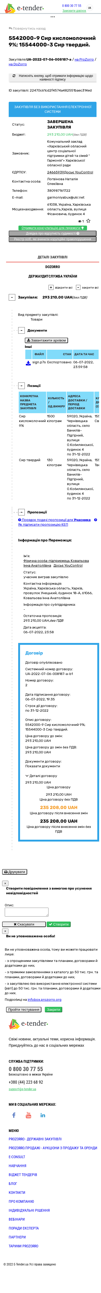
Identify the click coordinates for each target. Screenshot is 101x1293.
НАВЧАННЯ (17, 1167)
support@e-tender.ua (22, 1091)
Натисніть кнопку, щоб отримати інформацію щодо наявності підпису (53, 77)
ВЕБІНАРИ (17, 1221)
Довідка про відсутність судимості (52, 233)
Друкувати (14, 872)
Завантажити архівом (46, 340)
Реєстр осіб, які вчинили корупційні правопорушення (52, 239)
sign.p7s (39, 362)
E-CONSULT (17, 1158)
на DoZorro (18, 64)
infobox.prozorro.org (44, 1001)
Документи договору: (43, 761)
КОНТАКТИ (17, 1194)
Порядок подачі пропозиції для (54, 520)
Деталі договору (41, 776)
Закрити (53, 1011)
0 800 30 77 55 (68, 6)
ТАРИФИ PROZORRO (23, 1248)
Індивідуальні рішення (29, 1212)
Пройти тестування (23, 1011)
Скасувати (24, 926)
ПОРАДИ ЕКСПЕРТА (24, 1230)
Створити (59, 926)
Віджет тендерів (23, 1176)
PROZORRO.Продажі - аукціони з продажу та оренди (53, 1149)
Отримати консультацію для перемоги (53, 228)
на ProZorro (84, 59)
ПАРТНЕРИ (17, 1239)
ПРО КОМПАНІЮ (21, 1203)
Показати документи (42, 766)
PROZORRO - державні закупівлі (35, 1140)
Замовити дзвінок (71, 11)
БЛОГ (13, 1185)
